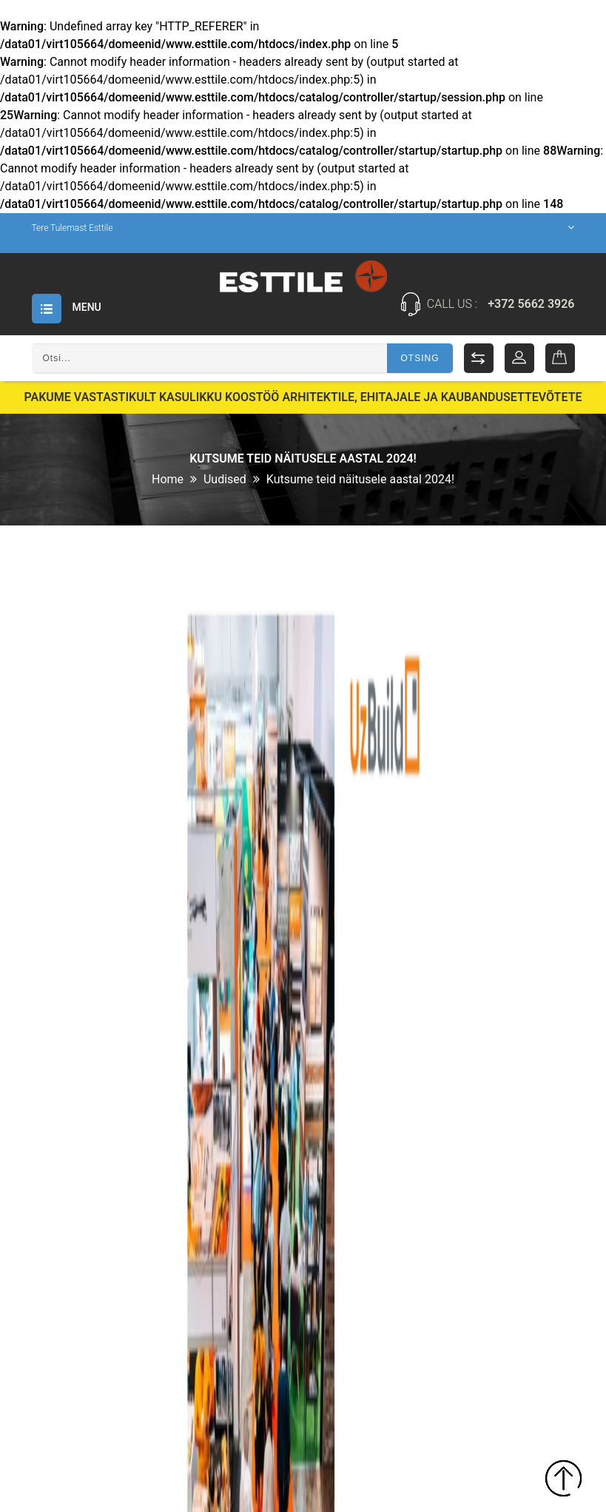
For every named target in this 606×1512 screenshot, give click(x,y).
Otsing (419, 358)
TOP (563, 1480)
